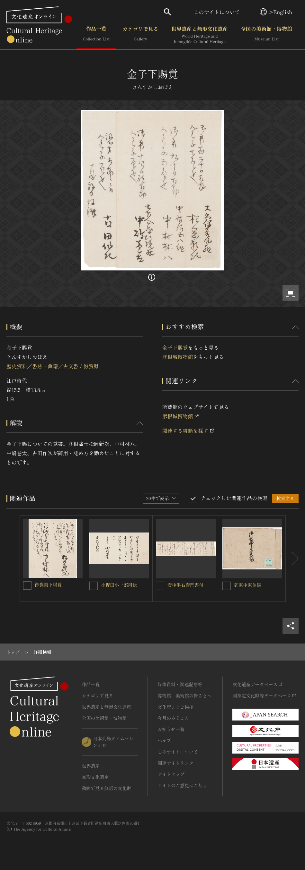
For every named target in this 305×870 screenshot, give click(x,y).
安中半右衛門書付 (185, 585)
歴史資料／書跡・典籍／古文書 (42, 366)
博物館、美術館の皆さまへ (184, 695)
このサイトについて (217, 12)
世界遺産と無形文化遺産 (199, 35)
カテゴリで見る (140, 35)
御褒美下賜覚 (48, 584)
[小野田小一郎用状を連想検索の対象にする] (93, 586)
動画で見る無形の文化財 (106, 788)
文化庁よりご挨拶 (175, 707)
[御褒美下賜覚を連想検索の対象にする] (27, 585)
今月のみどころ (173, 718)
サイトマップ (170, 774)
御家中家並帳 (247, 585)
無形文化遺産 (95, 777)
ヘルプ (164, 740)
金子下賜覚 (175, 347)
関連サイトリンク (175, 763)
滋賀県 (91, 366)
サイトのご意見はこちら (182, 785)
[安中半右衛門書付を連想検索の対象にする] (160, 586)
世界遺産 (91, 766)
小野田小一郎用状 (119, 585)
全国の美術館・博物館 (266, 35)
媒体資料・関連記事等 (179, 684)
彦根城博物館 (177, 357)
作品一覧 (96, 35)
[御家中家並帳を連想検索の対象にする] (226, 586)
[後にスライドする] (292, 558)
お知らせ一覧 (170, 729)
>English (276, 12)
